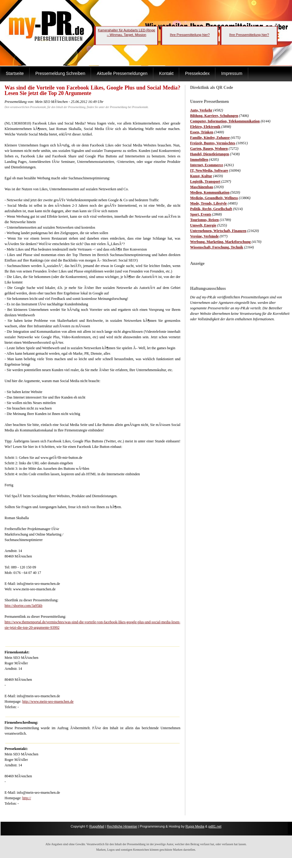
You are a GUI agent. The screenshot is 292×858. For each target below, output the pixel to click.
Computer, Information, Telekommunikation (225, 121)
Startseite (15, 73)
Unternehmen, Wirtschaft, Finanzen (218, 231)
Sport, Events (200, 214)
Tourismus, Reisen (204, 220)
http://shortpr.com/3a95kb (23, 605)
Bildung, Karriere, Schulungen (214, 116)
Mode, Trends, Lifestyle (208, 203)
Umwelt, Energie (203, 225)
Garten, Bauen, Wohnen (209, 148)
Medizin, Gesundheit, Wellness (214, 198)
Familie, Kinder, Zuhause (210, 137)
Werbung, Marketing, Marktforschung (220, 242)
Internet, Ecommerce (206, 165)
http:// (26, 798)
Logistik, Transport (205, 181)
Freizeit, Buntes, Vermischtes (212, 143)
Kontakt (166, 73)
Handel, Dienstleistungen (209, 154)
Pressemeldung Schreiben (60, 73)
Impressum (231, 73)
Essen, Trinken (201, 132)
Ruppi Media (195, 826)
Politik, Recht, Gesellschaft (211, 209)
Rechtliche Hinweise (122, 826)
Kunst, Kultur (201, 176)
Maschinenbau (201, 187)
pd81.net (214, 826)
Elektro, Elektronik (205, 127)
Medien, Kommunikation (209, 192)
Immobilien (199, 159)
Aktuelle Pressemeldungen (122, 73)
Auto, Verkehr (201, 110)
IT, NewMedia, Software (209, 170)
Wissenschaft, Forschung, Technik (216, 247)
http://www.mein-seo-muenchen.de (48, 701)
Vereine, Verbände (204, 236)
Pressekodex (197, 73)
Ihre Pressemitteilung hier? (190, 35)
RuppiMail (96, 826)
